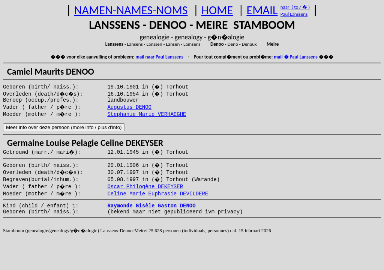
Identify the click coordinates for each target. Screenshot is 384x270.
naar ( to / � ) (295, 7)
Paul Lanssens (294, 14)
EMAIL (262, 10)
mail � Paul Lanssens (295, 57)
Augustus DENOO (129, 107)
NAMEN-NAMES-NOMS (131, 10)
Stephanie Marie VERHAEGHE (146, 114)
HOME (217, 10)
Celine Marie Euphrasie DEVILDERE (157, 194)
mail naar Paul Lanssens (159, 57)
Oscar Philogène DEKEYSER (145, 187)
